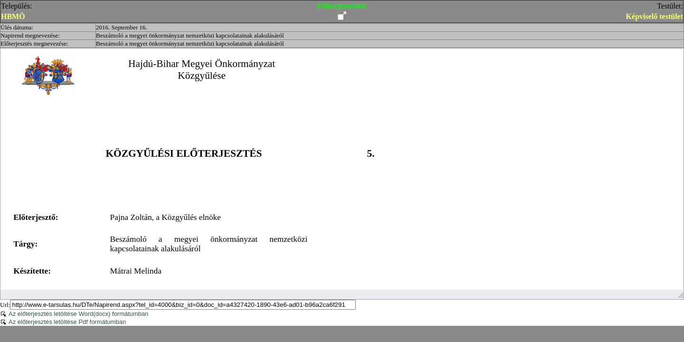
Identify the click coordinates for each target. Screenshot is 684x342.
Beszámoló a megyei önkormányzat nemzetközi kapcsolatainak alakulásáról (190, 35)
